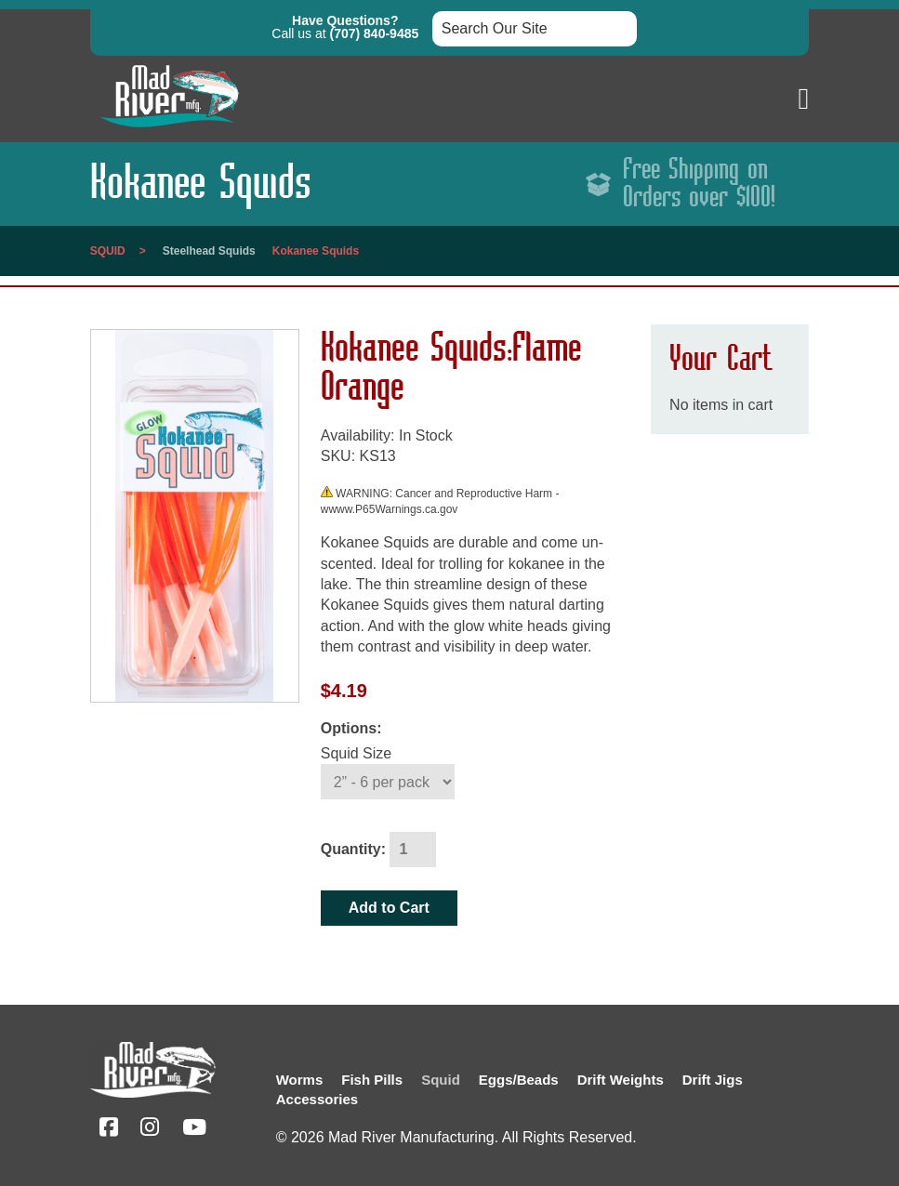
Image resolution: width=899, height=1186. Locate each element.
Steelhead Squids (209, 250)
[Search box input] (534, 28)
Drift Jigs (712, 1079)
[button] (804, 99)
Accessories (317, 1099)
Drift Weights (620, 1079)
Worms (300, 1079)
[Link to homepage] (169, 131)
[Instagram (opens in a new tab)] (149, 1130)
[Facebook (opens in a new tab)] (108, 1130)
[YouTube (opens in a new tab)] (194, 1130)
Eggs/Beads (519, 1079)
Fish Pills (372, 1079)
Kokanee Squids (315, 250)
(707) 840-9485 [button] (374, 33)
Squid (108, 250)
